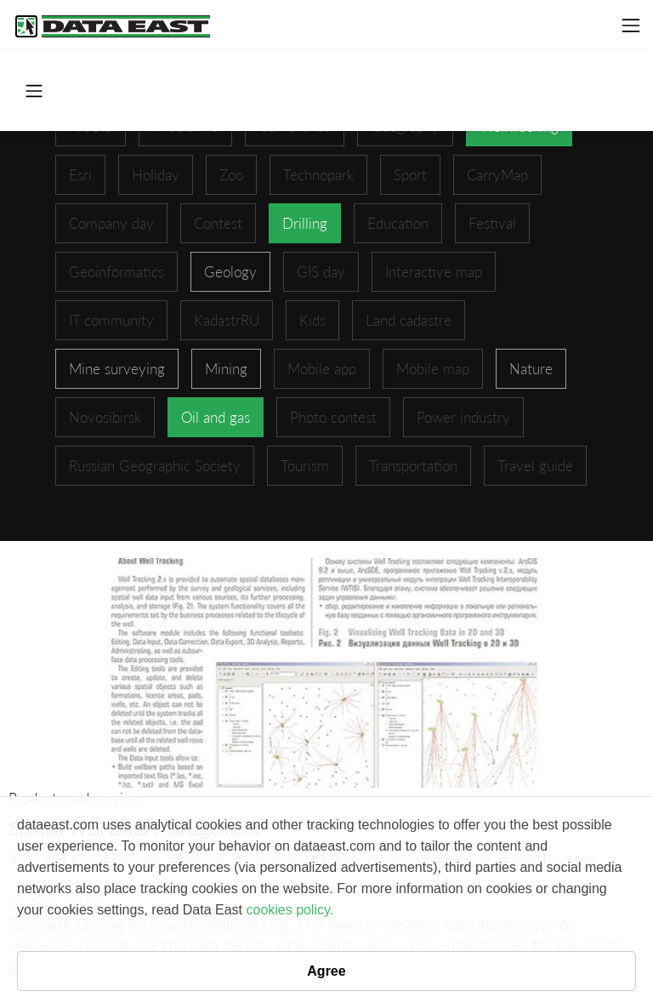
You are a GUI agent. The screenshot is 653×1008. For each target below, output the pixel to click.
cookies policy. (289, 910)
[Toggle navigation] (631, 25)
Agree (326, 971)
